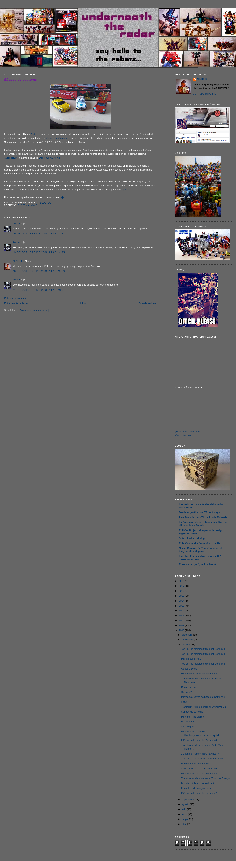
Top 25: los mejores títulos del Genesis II (203, 653)
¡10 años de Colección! (187, 431)
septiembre (188, 799)
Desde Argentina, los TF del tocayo (199, 512)
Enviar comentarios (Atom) (34, 310)
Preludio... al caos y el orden (196, 788)
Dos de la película (191, 658)
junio (185, 814)
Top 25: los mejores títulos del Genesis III (203, 649)
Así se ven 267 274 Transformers (199, 768)
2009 (182, 625)
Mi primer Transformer (193, 716)
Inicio (83, 303)
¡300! (184, 701)
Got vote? (186, 692)
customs (23, 205)
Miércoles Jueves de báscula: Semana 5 (203, 697)
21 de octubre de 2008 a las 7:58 (38, 289)
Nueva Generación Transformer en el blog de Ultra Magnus (200, 550)
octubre (186, 644)
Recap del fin (188, 687)
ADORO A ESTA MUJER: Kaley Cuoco (202, 758)
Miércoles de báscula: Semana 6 (199, 673)
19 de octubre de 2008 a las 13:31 (39, 233)
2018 (182, 581)
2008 (182, 630)
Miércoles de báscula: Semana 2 (199, 793)
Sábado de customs (20, 80)
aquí (123, 189)
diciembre (187, 634)
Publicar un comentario (16, 298)
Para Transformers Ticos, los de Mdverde (203, 517)
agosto (186, 804)
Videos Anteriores (184, 435)
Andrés (34, 134)
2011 (182, 615)
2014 (182, 600)
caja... (63, 197)
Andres (17, 223)
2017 (182, 586)
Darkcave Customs (49, 157)
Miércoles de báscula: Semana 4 (199, 740)
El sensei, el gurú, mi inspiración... (199, 564)
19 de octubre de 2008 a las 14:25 (39, 252)
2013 (182, 605)
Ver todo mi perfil (204, 94)
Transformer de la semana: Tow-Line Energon (206, 778)
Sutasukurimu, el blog (192, 538)
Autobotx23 (10, 157)
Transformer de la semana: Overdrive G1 (203, 706)
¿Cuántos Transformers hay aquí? (200, 753)
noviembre (188, 639)
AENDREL (18, 260)
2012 (182, 610)
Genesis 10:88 (189, 668)
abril (184, 824)
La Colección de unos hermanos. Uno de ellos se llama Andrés (203, 524)
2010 (182, 620)
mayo (185, 819)
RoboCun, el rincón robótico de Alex (200, 543)
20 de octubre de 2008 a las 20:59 (39, 271)
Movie (34, 205)
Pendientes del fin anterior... (196, 763)
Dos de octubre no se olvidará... (198, 783)
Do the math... (189, 721)
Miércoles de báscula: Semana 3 (199, 773)
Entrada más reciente (16, 303)
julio (184, 809)
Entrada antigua (147, 303)
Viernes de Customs (57, 138)
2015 (182, 595)
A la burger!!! (188, 726)
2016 (182, 590)
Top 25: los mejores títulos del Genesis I (203, 663)
